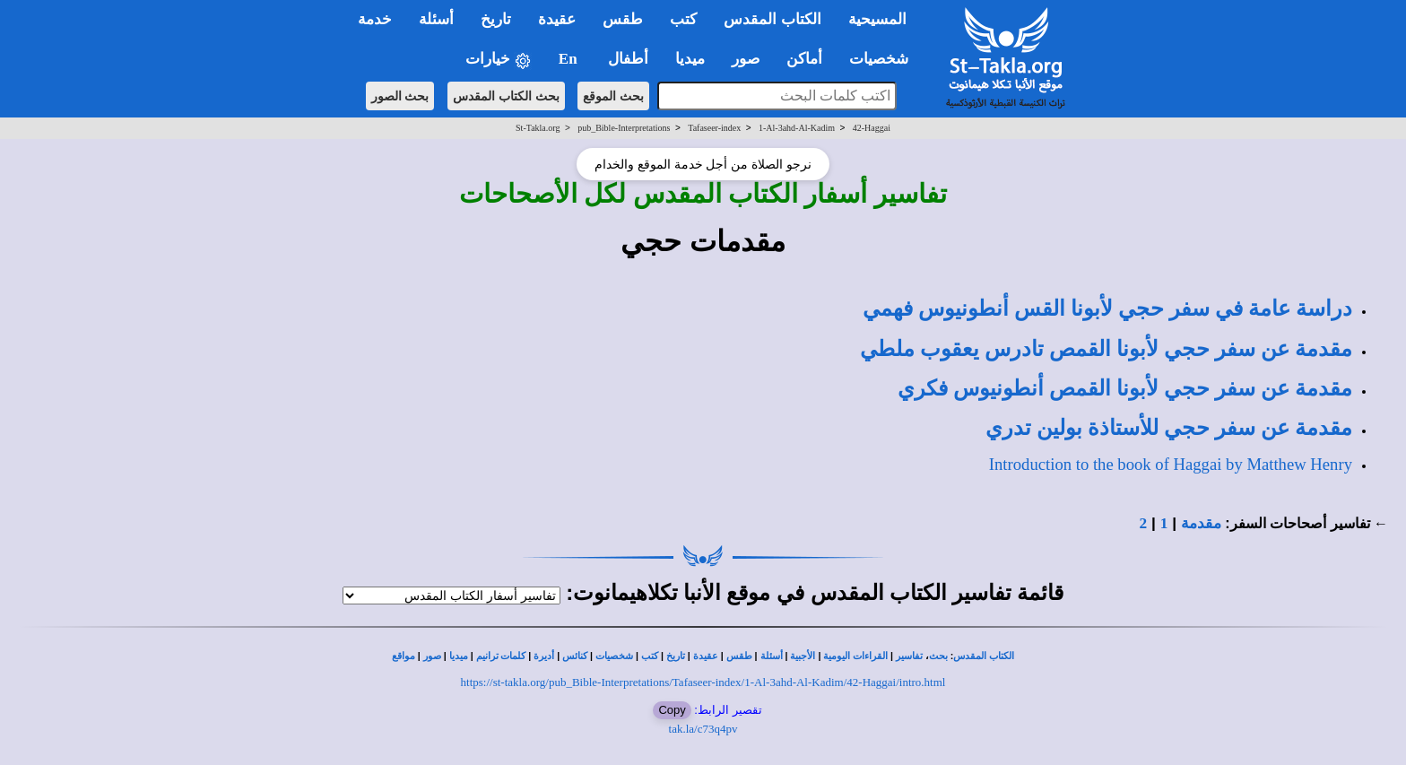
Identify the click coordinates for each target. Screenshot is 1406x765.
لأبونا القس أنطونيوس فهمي (1107, 308)
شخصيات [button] (884, 58)
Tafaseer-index (714, 128)
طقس (739, 656)
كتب (649, 656)
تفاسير (909, 656)
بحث (938, 656)
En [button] (570, 58)
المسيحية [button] (877, 19)
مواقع (403, 656)
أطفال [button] (628, 58)
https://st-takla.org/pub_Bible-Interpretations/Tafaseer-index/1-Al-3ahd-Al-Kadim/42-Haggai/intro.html (703, 682)
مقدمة (1201, 523)
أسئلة (771, 656)
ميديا (458, 656)
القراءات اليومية (855, 656)
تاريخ (675, 656)
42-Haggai (871, 128)
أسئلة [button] (436, 19)
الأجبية (802, 656)
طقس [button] (623, 19)
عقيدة (705, 656)
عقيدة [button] (557, 19)
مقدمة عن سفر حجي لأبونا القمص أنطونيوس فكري (1125, 388)
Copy (671, 710)
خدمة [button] (375, 19)
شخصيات (614, 656)
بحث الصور (400, 96)
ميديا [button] (690, 58)
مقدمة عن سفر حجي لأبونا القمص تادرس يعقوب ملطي (1106, 349)
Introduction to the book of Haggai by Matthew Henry (1170, 464)
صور (432, 656)
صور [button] (745, 58)
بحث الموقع (613, 96)
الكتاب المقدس (983, 656)
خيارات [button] (498, 59)
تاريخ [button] (496, 19)
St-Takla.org (538, 128)
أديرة (544, 656)
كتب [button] (683, 19)
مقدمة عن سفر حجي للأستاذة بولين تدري (1168, 427)
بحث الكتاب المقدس (506, 96)
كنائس (574, 656)
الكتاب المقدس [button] (772, 19)
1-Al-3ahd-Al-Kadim (797, 128)
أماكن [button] (804, 58)
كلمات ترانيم (501, 656)
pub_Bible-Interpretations (623, 128)
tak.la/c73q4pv (703, 728)
